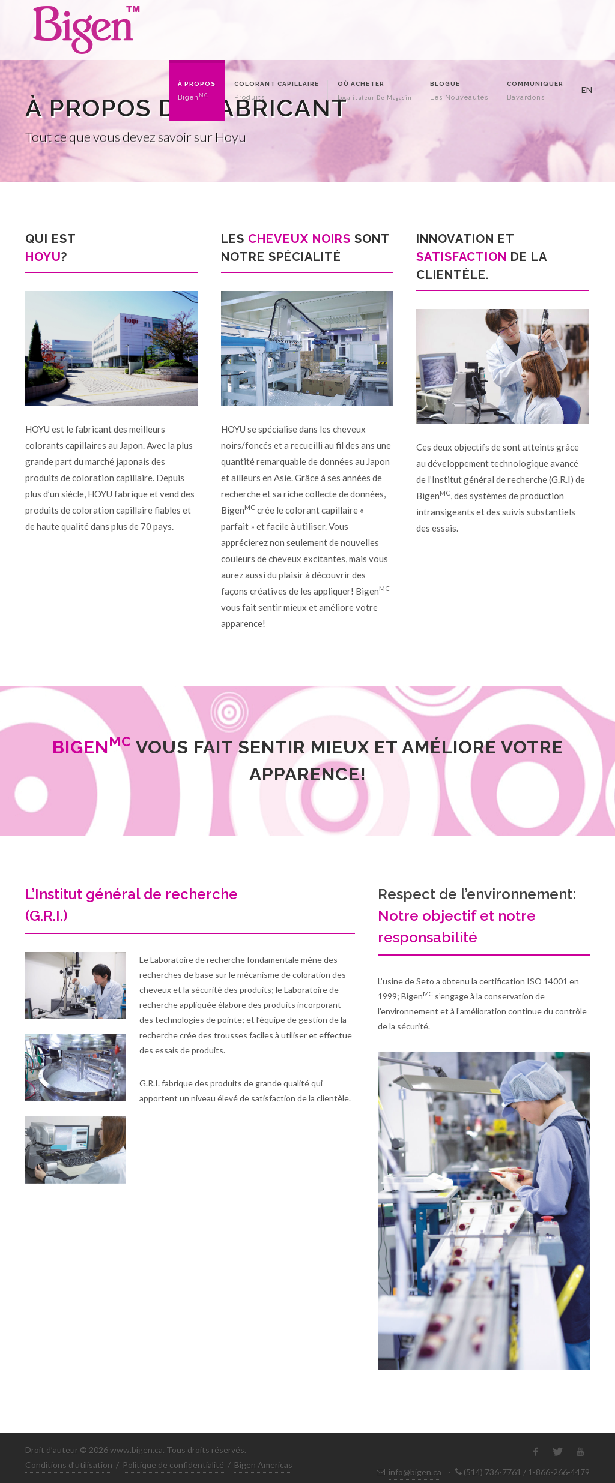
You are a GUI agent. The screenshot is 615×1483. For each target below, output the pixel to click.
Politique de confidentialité (173, 1465)
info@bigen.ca (415, 1472)
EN (585, 88)
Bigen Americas (263, 1465)
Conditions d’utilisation (68, 1465)
